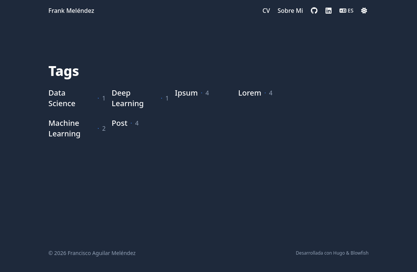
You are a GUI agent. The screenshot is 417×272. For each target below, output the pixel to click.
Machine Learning (64, 128)
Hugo (339, 253)
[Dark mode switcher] (364, 11)
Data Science (62, 98)
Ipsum (186, 93)
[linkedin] (328, 10)
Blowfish (359, 253)
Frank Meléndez (71, 10)
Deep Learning (128, 98)
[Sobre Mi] (290, 10)
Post (119, 123)
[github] (314, 10)
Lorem (249, 93)
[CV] (266, 10)
